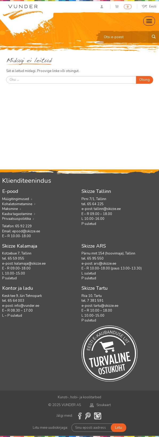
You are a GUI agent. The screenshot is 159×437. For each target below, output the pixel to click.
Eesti (149, 6)
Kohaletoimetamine (17, 204)
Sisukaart (100, 405)
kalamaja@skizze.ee (30, 263)
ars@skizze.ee (105, 263)
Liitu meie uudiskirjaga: (50, 427)
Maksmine (10, 208)
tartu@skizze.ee (106, 305)
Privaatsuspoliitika (16, 218)
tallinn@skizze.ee (107, 208)
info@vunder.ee (26, 305)
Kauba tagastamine (17, 214)
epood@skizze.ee (26, 231)
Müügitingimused (15, 199)
